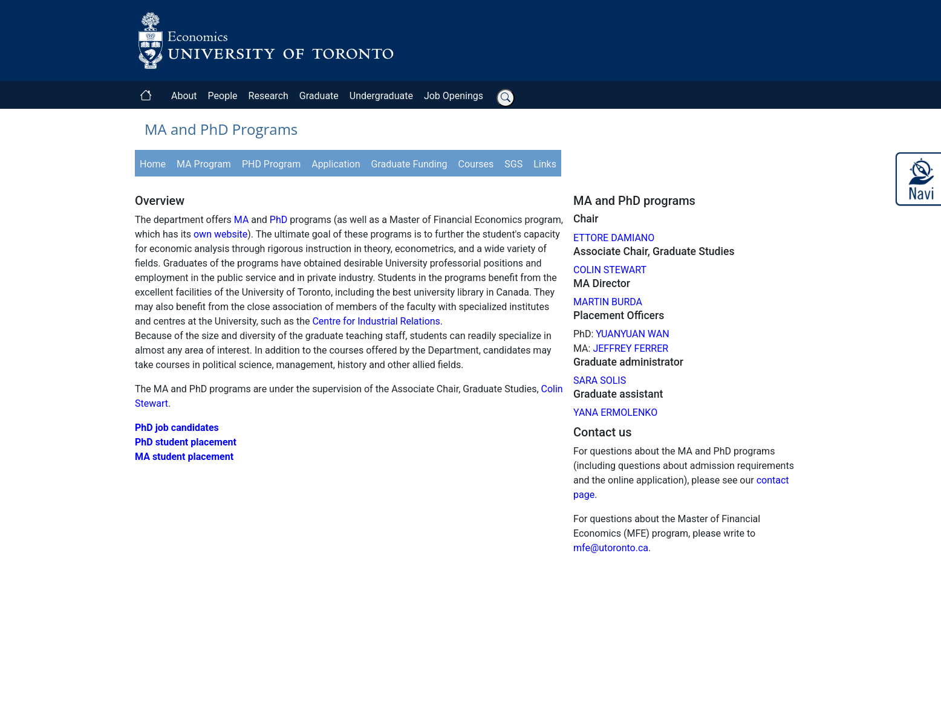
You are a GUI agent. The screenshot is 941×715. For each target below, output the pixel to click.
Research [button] (268, 96)
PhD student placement (185, 442)
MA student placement (184, 456)
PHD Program (271, 164)
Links (544, 164)
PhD (278, 219)
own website (220, 234)
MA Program (204, 164)
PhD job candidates (177, 427)
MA (241, 219)
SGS (513, 164)
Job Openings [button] (453, 96)
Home (153, 164)
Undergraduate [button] (381, 96)
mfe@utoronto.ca (610, 548)
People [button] (223, 96)
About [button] (184, 96)
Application (335, 164)
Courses (476, 164)
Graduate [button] (319, 96)
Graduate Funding (409, 164)
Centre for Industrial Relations (376, 321)
